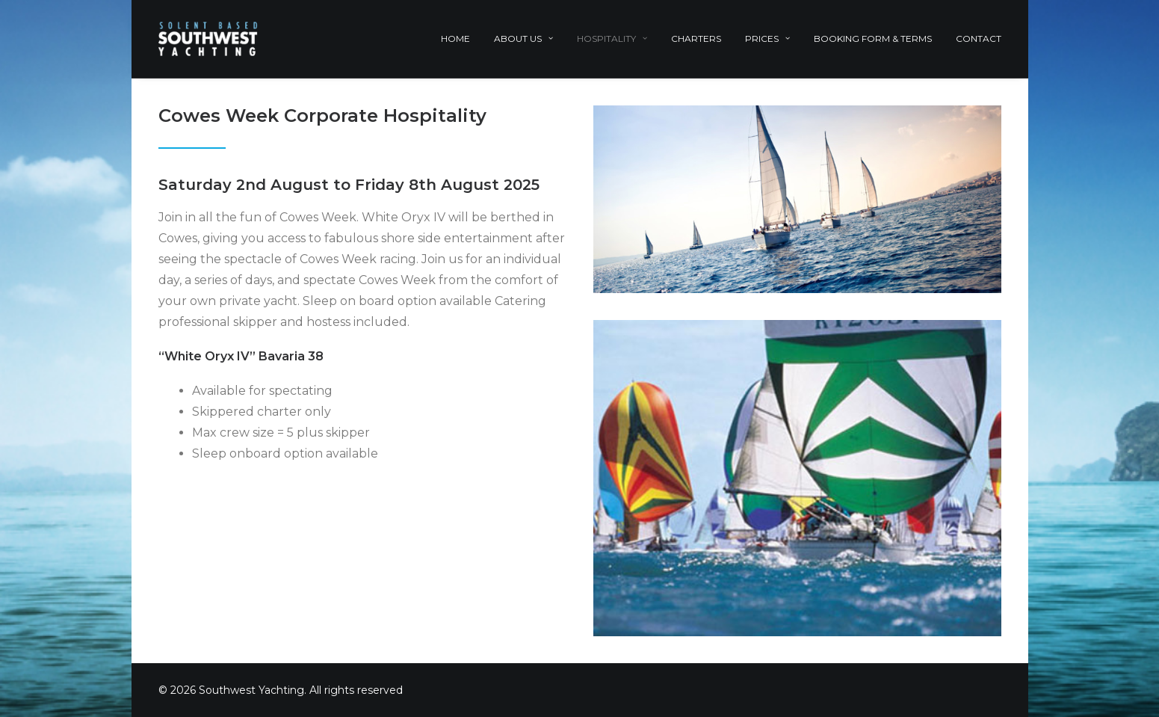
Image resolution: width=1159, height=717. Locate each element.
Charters (696, 38)
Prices (767, 38)
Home (455, 38)
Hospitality (612, 38)
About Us (523, 38)
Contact (978, 38)
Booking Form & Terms (873, 38)
